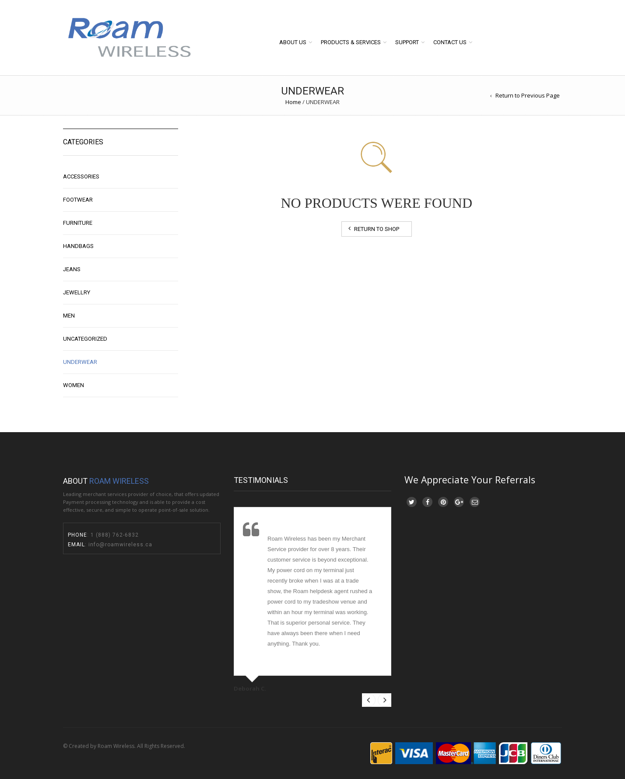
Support (407, 42)
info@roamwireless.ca (119, 544)
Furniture (77, 223)
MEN (69, 315)
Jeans (72, 269)
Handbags (78, 246)
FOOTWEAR (78, 199)
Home (293, 102)
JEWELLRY (76, 292)
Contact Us (450, 42)
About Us (292, 42)
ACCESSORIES (81, 176)
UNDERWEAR (80, 362)
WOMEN (73, 385)
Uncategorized (85, 338)
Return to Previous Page (527, 95)
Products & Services (351, 42)
